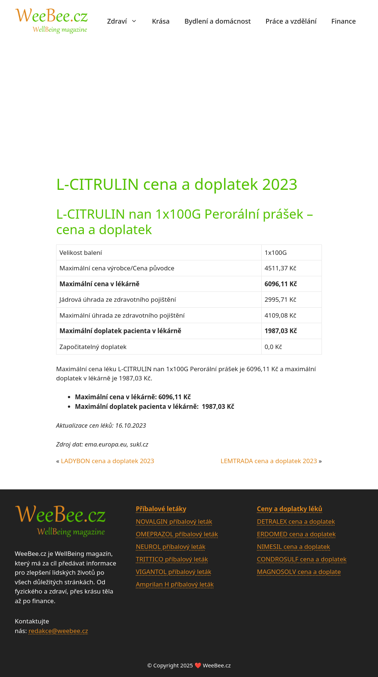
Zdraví (125, 21)
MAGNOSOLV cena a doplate (299, 571)
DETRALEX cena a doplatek (296, 521)
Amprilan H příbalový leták (175, 584)
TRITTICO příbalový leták (172, 559)
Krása (161, 21)
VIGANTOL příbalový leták (173, 571)
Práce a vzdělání (290, 21)
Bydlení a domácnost (218, 21)
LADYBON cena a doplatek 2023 (107, 461)
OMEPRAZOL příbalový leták (177, 534)
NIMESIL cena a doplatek (293, 546)
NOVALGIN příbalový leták (174, 521)
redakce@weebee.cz (58, 630)
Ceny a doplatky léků (289, 509)
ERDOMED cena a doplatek (296, 534)
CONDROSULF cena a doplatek (302, 559)
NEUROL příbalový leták (171, 546)
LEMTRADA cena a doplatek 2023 (268, 461)
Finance (343, 21)
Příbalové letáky (161, 509)
